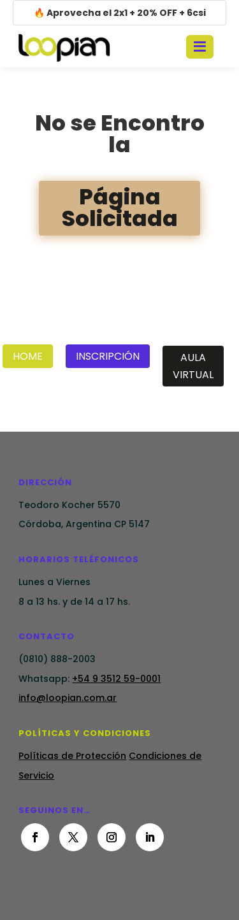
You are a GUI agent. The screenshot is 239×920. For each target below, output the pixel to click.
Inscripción (108, 356)
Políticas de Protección (72, 755)
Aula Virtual (193, 366)
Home (28, 356)
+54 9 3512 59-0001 (116, 678)
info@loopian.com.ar (67, 697)
